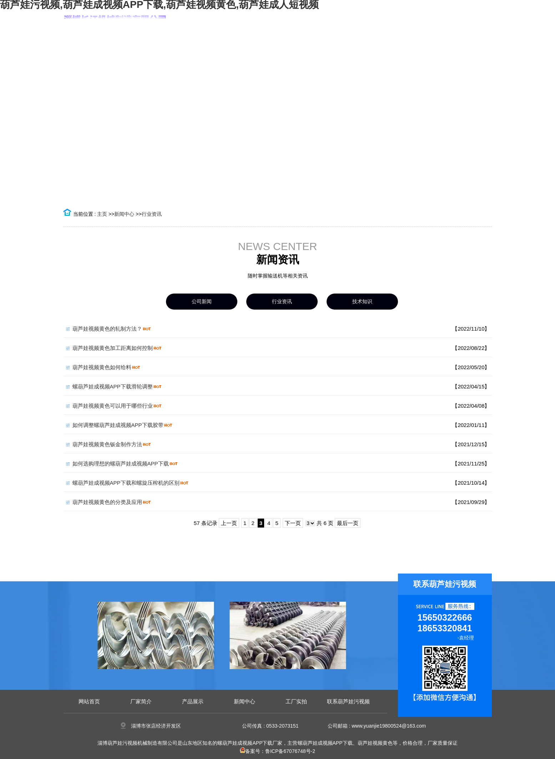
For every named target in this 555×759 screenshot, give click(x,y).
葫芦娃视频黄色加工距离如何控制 (112, 348)
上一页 (229, 523)
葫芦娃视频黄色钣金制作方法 (107, 444)
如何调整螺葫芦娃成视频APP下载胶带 (117, 425)
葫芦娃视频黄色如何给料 (101, 367)
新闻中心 (124, 214)
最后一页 (347, 523)
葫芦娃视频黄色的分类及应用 (107, 502)
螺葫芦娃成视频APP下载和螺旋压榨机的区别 (126, 483)
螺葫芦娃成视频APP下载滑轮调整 (112, 386)
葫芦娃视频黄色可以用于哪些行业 (112, 406)
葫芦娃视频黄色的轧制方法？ (107, 329)
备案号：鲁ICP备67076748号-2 (277, 751)
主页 (102, 214)
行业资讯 (152, 214)
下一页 (293, 523)
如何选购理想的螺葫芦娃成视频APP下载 (120, 463)
